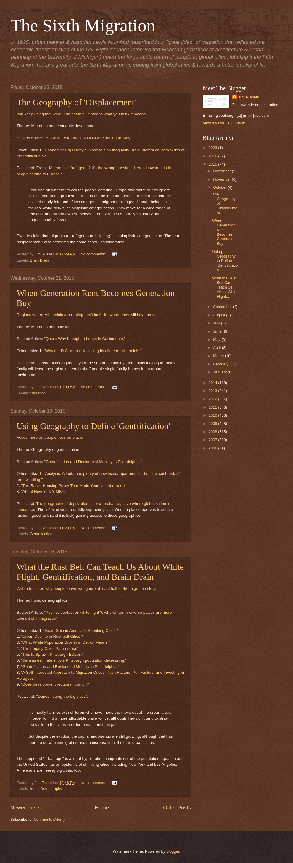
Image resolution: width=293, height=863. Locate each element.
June (218, 331)
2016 (213, 156)
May (217, 339)
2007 (213, 440)
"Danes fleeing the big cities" (61, 696)
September (223, 307)
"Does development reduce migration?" (55, 684)
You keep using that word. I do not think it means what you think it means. (82, 114)
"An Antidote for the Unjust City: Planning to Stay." (88, 138)
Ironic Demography (46, 788)
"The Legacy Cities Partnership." (49, 648)
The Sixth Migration (82, 25)
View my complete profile (224, 123)
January (220, 372)
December (222, 171)
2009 (213, 423)
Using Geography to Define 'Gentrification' (93, 426)
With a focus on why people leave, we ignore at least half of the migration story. (87, 588)
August (219, 315)
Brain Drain (39, 260)
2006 (213, 448)
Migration (38, 393)
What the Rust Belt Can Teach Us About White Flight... (224, 287)
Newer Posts (25, 808)
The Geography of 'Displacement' (76, 102)
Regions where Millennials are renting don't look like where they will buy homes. (87, 315)
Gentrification (41, 534)
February (221, 364)
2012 (213, 399)
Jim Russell (249, 97)
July (217, 323)
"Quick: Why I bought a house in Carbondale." (84, 338)
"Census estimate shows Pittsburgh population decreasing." (74, 660)
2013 (213, 390)
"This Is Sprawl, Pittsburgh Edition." (52, 654)
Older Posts (177, 808)
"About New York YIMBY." (43, 491)
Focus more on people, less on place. (50, 437)
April (217, 347)
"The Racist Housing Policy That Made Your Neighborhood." (74, 485)
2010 (213, 415)
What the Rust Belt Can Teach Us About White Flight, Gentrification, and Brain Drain (100, 572)
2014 (213, 383)
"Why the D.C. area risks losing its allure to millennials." (93, 351)
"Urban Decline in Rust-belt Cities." (52, 636)
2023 (213, 147)
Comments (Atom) (49, 819)
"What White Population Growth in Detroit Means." (65, 642)
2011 (213, 407)
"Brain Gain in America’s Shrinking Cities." (81, 630)
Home (102, 808)
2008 (213, 432)
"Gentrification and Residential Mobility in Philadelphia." (93, 461)
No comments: (93, 254)
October (220, 187)
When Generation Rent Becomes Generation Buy (224, 232)
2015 (213, 164)
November (222, 179)
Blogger (172, 851)
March (219, 356)
